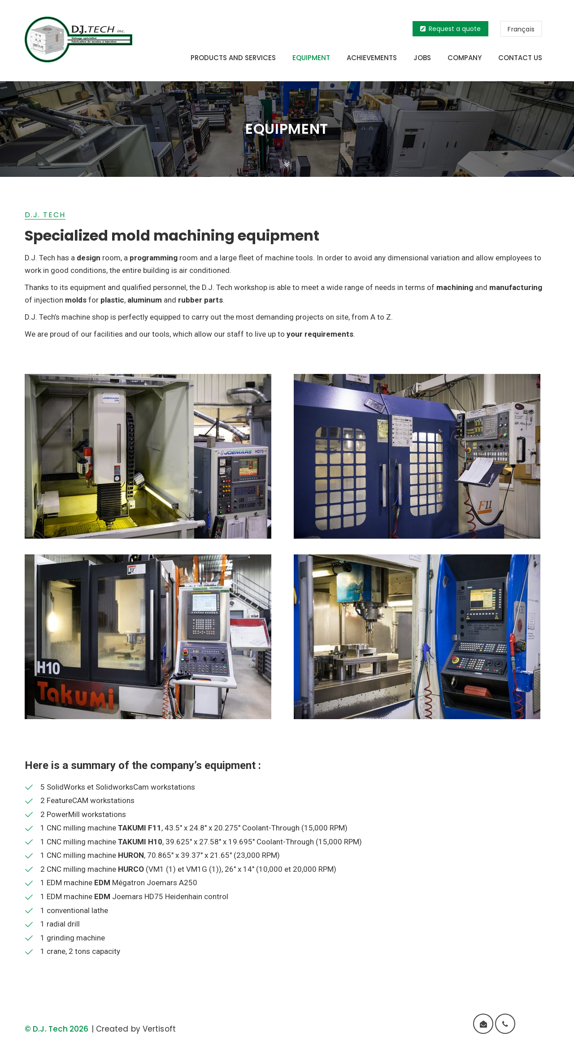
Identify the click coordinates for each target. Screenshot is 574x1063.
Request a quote (450, 28)
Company (465, 57)
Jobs (422, 57)
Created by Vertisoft (136, 1028)
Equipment (311, 57)
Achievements (372, 57)
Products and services (233, 57)
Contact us (520, 57)
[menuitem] (521, 29)
